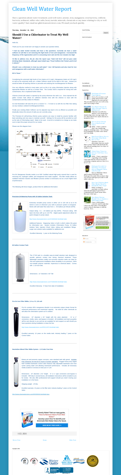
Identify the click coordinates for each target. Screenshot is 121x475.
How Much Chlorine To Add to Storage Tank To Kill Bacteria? (99, 108)
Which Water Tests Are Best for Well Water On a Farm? (99, 152)
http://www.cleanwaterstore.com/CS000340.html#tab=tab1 (48, 219)
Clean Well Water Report (42, 9)
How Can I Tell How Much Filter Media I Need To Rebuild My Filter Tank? (100, 184)
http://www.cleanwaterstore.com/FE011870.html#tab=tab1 (40, 327)
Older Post (72, 440)
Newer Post (16, 440)
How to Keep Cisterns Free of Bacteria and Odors (99, 123)
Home (45, 440)
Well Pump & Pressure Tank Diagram (99, 94)
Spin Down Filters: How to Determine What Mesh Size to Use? (100, 138)
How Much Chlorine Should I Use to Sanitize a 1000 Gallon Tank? (100, 198)
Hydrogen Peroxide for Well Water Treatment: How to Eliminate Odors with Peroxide (99, 168)
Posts (85, 238)
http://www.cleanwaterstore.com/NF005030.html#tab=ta (30, 394)
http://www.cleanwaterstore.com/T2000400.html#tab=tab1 (48, 282)
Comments (87, 242)
